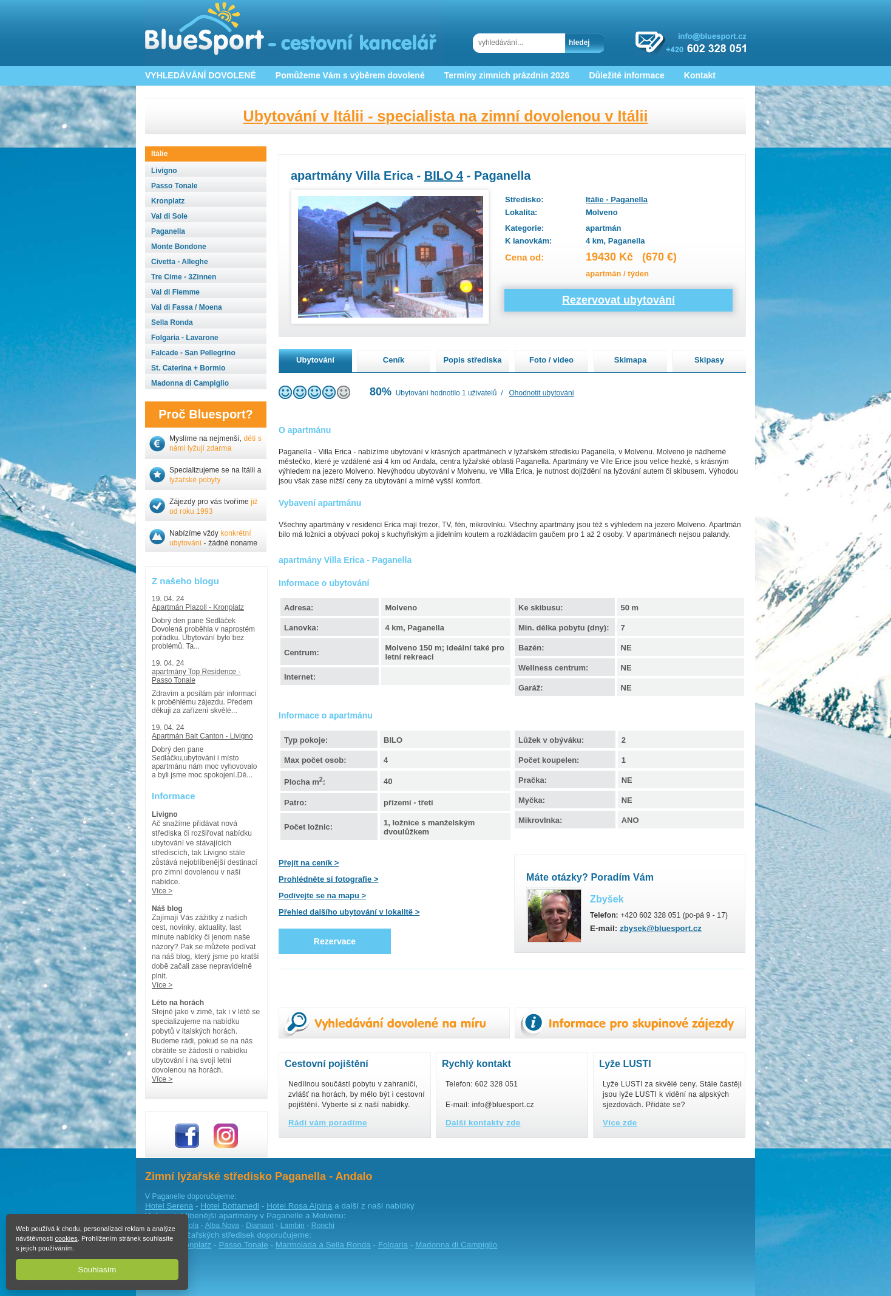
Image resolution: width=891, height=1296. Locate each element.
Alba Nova (222, 1225)
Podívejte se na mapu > (322, 895)
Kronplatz (194, 1244)
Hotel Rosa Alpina (299, 1205)
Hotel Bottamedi (229, 1205)
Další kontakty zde (483, 1122)
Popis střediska (472, 359)
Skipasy (709, 359)
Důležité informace (626, 75)
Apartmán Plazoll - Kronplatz (198, 607)
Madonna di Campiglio (456, 1244)
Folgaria (393, 1244)
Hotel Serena (169, 1205)
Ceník (393, 359)
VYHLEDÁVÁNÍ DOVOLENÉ (200, 75)
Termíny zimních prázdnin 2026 (507, 75)
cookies (66, 1238)
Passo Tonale (243, 1244)
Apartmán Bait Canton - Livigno (202, 736)
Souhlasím (97, 1269)
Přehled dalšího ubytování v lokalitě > (349, 911)
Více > (162, 891)
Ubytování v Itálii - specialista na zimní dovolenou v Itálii (445, 115)
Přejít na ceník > (309, 862)
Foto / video (551, 359)
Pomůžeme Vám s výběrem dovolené (350, 75)
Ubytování (315, 359)
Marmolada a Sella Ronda (323, 1244)
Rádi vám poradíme (327, 1122)
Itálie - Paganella (617, 199)
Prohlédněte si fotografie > (328, 879)
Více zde (620, 1122)
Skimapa (630, 359)
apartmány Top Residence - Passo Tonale (196, 675)
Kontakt (700, 75)
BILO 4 (443, 175)
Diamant (260, 1225)
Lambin (292, 1225)
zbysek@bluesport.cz (661, 928)
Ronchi (322, 1225)
